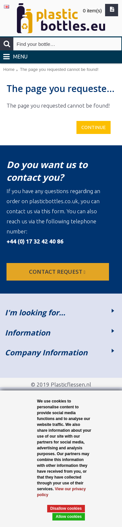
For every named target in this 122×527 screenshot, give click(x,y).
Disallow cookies (66, 508)
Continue (93, 127)
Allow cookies (69, 516)
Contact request (58, 271)
